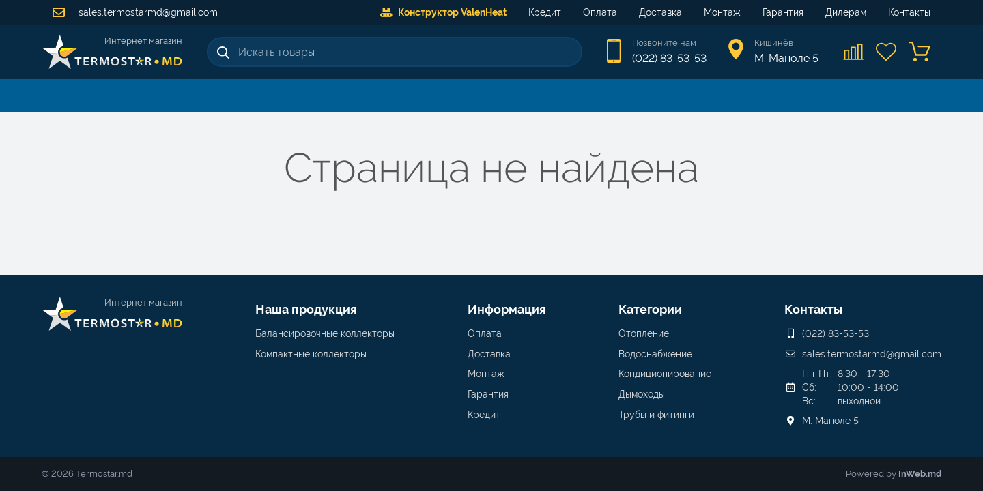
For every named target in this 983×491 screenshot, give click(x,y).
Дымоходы (641, 394)
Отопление (643, 333)
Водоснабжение (655, 353)
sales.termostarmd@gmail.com (135, 12)
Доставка (660, 12)
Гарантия (783, 12)
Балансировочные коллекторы (325, 333)
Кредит (544, 12)
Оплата (600, 12)
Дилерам (845, 12)
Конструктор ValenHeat (443, 12)
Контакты (909, 12)
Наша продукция (306, 309)
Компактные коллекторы (311, 353)
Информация (507, 309)
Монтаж (722, 12)
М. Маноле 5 (830, 420)
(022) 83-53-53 (669, 58)
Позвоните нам (664, 43)
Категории (650, 309)
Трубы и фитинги (656, 414)
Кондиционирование (664, 373)
